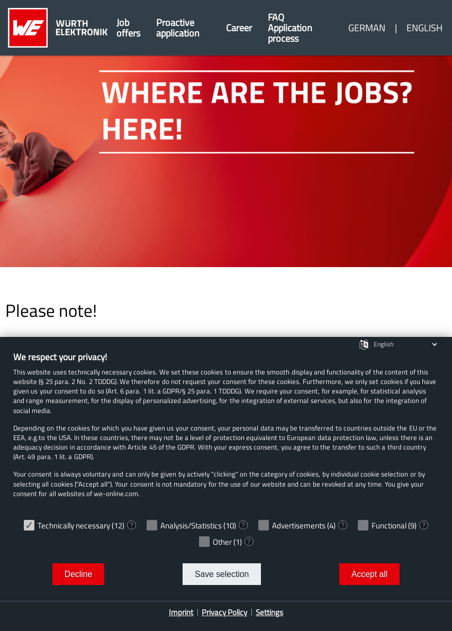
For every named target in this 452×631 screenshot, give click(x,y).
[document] (226, 432)
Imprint (181, 612)
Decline (79, 574)
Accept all (369, 574)
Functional (389, 525)
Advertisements (299, 525)
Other (222, 541)
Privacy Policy (224, 612)
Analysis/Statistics (191, 525)
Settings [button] (269, 612)
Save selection (222, 574)
